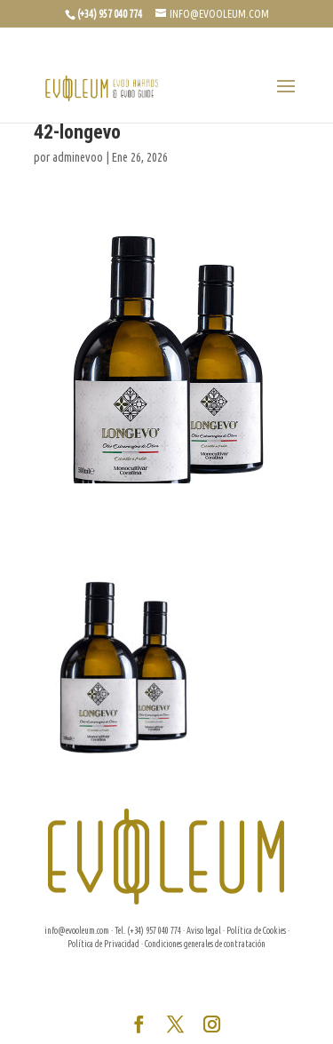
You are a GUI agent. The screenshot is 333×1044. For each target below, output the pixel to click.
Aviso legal (203, 931)
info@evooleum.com (76, 931)
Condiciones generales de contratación (205, 944)
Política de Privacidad (103, 944)
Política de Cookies (256, 931)
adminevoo (77, 157)
